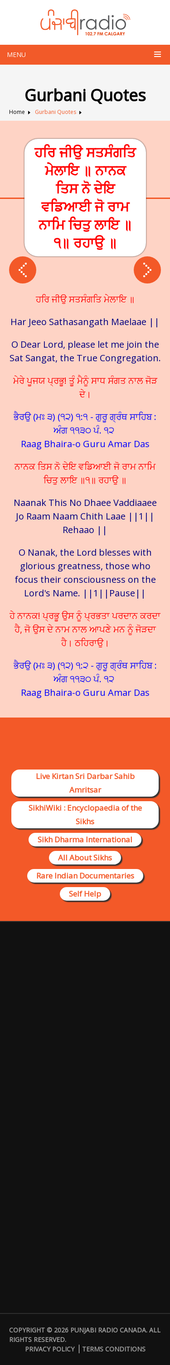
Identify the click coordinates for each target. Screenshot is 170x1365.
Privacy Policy (49, 1349)
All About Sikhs (85, 857)
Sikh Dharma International (85, 839)
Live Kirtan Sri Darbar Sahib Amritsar (85, 783)
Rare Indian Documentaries (85, 875)
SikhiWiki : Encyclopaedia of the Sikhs (85, 815)
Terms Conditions (114, 1349)
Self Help (85, 893)
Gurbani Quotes (55, 112)
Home (17, 112)
